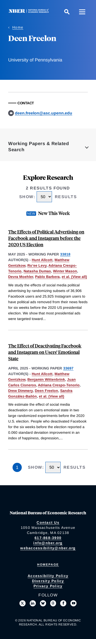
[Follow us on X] (22, 603)
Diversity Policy (48, 581)
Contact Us (48, 522)
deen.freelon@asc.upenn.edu (43, 113)
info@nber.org (47, 543)
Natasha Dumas (37, 271)
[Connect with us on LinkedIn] (33, 603)
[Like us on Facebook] (63, 603)
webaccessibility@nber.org (48, 548)
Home (17, 27)
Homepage (48, 564)
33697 (68, 368)
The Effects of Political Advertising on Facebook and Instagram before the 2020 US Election (46, 238)
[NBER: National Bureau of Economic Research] (29, 11)
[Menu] (82, 11)
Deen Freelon (46, 391)
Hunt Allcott (42, 260)
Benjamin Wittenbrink (46, 379)
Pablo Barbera (47, 277)
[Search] (66, 11)
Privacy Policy (48, 586)
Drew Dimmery (20, 391)
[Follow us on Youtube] (73, 603)
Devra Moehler (20, 277)
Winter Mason (65, 271)
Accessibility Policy (48, 576)
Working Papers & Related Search (38, 146)
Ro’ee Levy (37, 265)
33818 (65, 254)
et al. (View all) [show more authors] (74, 277)
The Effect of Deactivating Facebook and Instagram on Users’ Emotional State (44, 352)
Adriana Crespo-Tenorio (59, 385)
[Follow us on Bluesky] (43, 603)
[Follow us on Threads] (53, 603)
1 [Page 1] (17, 467)
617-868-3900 (48, 538)
